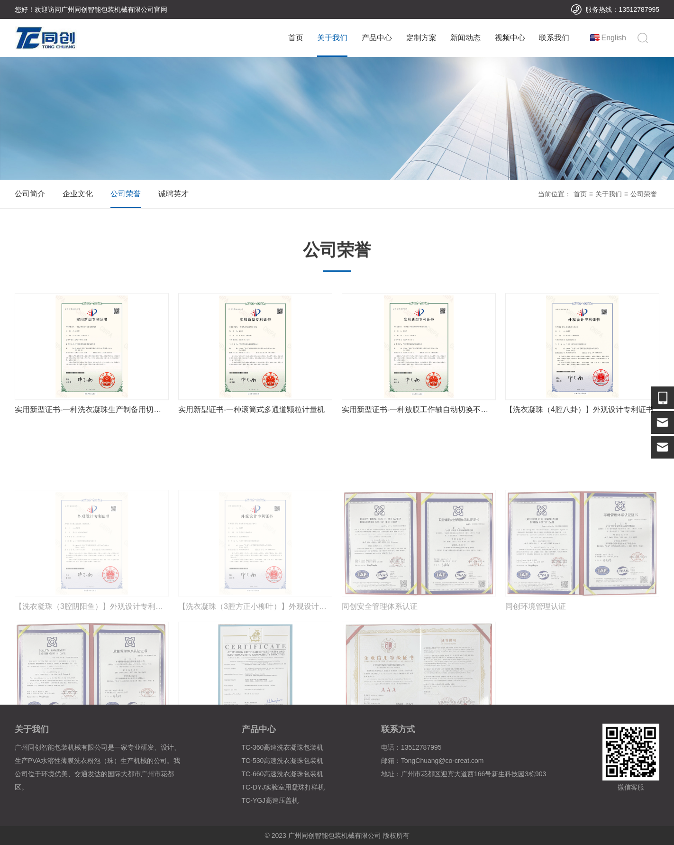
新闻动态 (465, 38)
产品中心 (377, 38)
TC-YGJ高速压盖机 (270, 800)
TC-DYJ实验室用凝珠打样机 (283, 787)
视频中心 (510, 38)
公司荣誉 (125, 194)
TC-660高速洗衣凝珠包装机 (283, 774)
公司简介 (30, 194)
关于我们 (332, 38)
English (613, 38)
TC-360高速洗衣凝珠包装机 (283, 747)
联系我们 (554, 38)
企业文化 (78, 194)
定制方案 (421, 38)
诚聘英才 (173, 194)
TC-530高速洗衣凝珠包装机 (283, 760)
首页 (295, 38)
